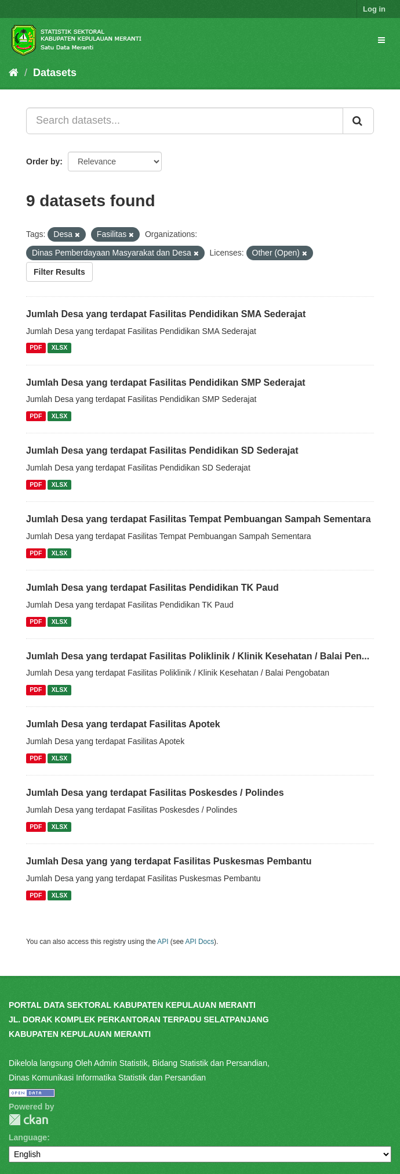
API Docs (200, 942)
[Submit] (358, 120)
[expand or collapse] (381, 40)
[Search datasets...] (184, 120)
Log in (374, 9)
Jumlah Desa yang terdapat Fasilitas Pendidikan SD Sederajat (162, 450)
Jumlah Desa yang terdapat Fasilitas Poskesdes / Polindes (155, 793)
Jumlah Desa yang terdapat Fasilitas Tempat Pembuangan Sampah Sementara (198, 519)
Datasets (55, 72)
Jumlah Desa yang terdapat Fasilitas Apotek (123, 724)
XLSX (59, 347)
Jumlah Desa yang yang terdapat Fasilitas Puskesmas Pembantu (169, 861)
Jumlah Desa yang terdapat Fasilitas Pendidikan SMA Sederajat (166, 314)
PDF (36, 347)
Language (28, 1137)
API (162, 942)
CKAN (28, 1120)
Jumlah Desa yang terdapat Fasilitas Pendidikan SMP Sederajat (166, 382)
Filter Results (59, 272)
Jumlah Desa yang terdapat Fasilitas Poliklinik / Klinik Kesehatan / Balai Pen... (197, 656)
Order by (43, 161)
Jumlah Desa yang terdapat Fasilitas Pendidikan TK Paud (152, 588)
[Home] (14, 72)
